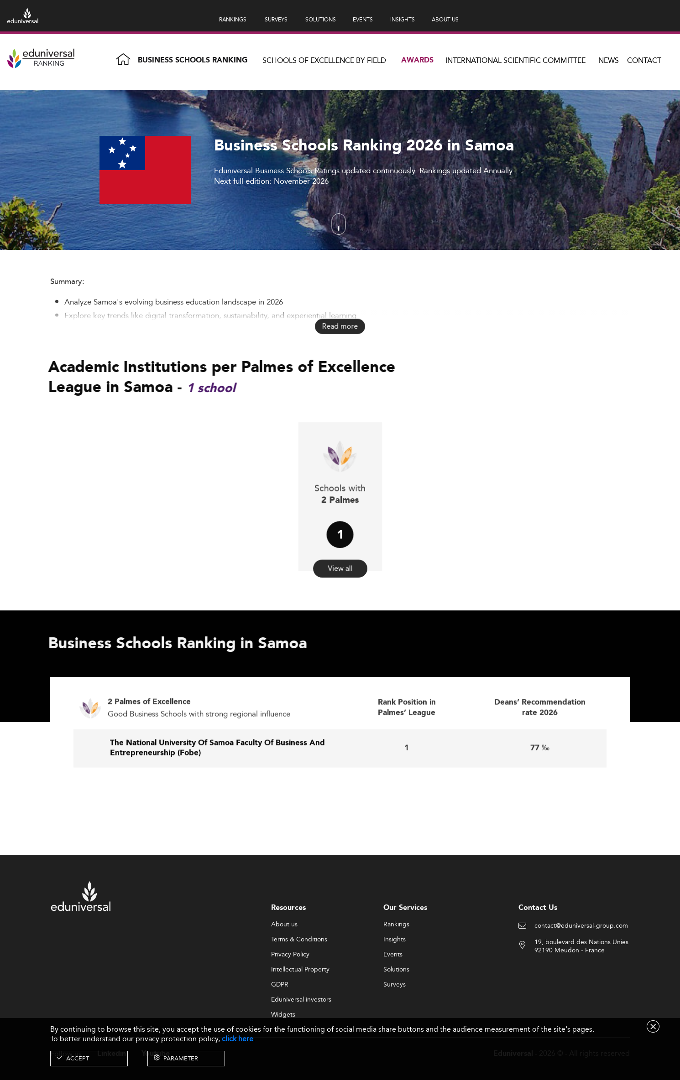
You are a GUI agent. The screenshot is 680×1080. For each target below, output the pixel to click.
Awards (417, 60)
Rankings (396, 965)
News (608, 60)
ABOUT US (445, 19)
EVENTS (363, 19)
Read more (339, 327)
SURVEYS (276, 19)
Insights (394, 980)
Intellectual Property (300, 1010)
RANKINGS (232, 19)
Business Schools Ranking (192, 60)
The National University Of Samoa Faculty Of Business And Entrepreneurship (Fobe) (217, 790)
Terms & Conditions (299, 980)
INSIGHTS (402, 19)
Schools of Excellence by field (324, 60)
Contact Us (537, 948)
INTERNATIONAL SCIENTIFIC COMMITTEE (515, 60)
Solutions (396, 1010)
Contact (644, 60)
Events (393, 995)
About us (284, 965)
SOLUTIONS (320, 19)
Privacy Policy (290, 995)
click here (237, 1038)
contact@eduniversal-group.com (581, 966)
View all (340, 545)
